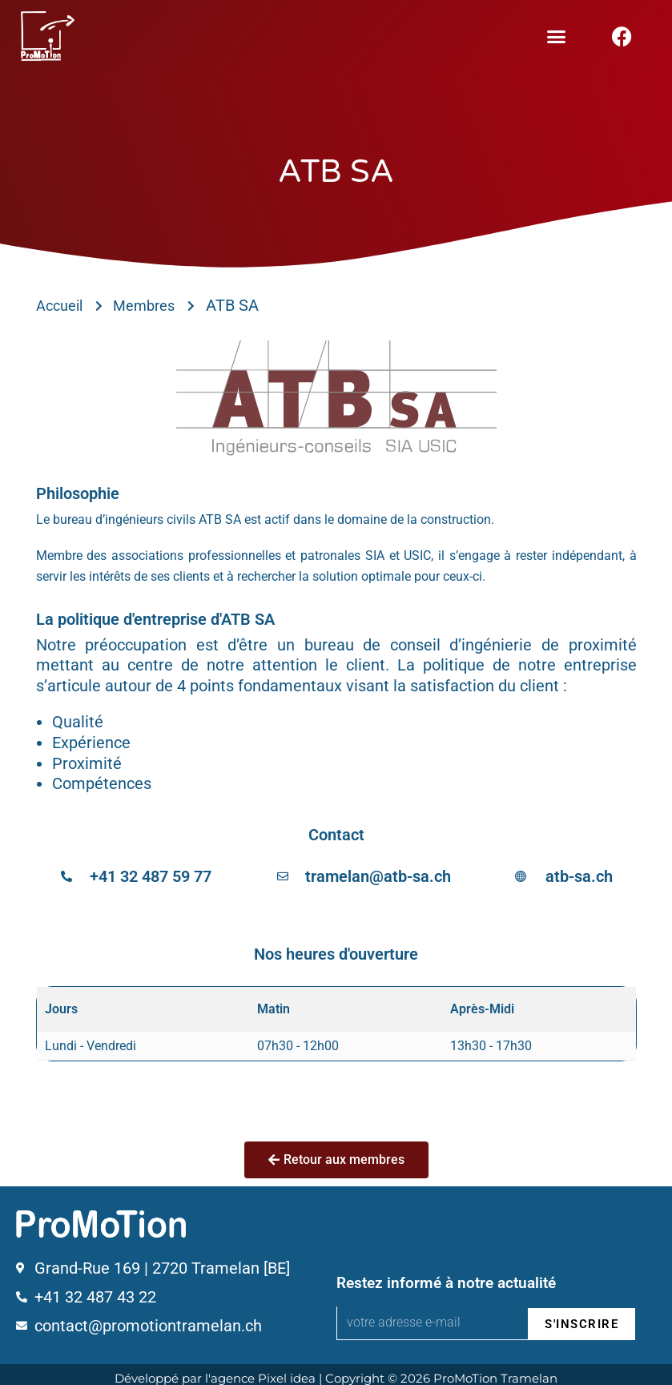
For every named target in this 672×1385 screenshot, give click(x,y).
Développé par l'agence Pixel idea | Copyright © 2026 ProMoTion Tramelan (336, 1371)
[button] (556, 36)
